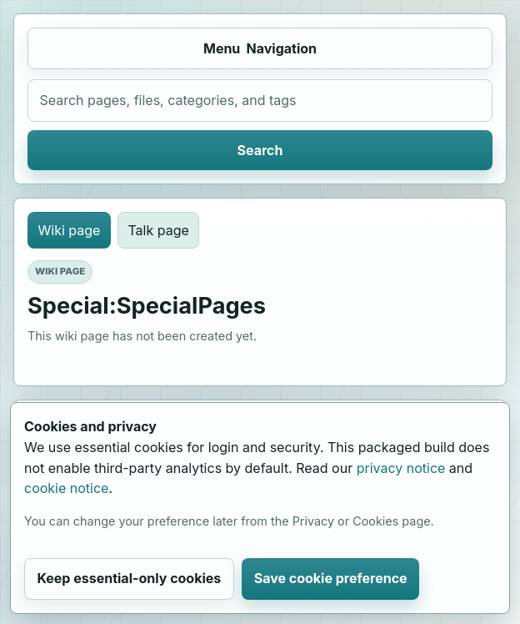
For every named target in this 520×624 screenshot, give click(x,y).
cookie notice (66, 488)
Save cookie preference (331, 578)
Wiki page (69, 230)
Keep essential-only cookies (129, 578)
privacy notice (401, 468)
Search (260, 150)
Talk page (158, 230)
